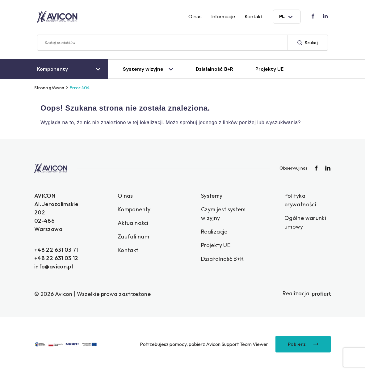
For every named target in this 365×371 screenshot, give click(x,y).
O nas (195, 16)
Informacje (223, 16)
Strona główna (49, 88)
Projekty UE (215, 245)
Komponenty (134, 209)
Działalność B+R (222, 258)
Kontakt (254, 16)
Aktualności (133, 222)
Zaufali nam (133, 236)
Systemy (212, 195)
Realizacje (214, 231)
